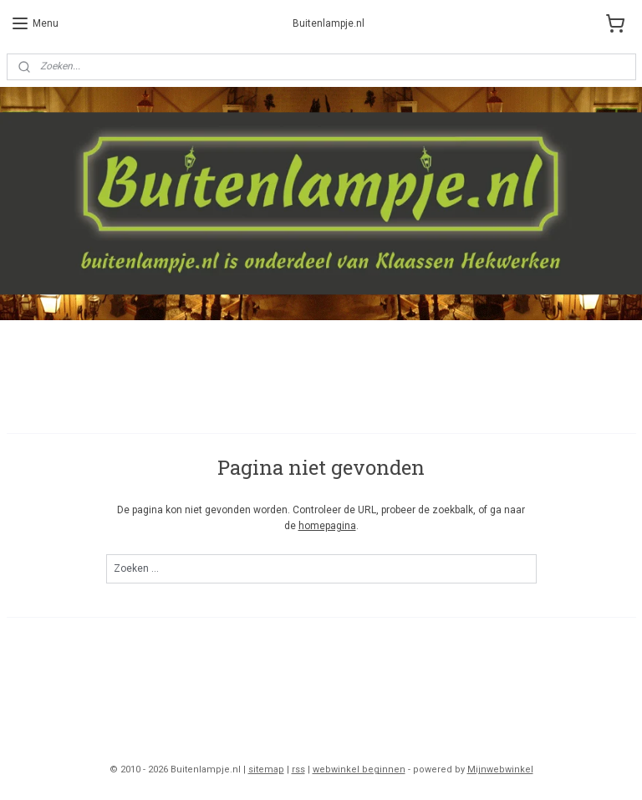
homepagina (327, 526)
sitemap (266, 769)
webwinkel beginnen (359, 769)
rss (298, 769)
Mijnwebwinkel (500, 769)
